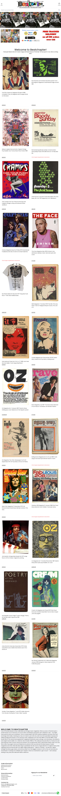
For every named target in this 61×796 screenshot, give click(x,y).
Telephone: (7, 785)
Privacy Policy (4, 779)
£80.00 (4, 157)
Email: (9, 784)
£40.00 (33, 619)
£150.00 (34, 105)
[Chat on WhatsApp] (58, 793)
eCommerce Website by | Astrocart (50, 793)
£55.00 (4, 567)
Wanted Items (4, 775)
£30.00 (3, 364)
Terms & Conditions (6, 776)
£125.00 (4, 209)
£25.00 (33, 312)
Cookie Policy (4, 777)
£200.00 (34, 567)
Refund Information (6, 766)
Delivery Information (6, 765)
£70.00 (33, 261)
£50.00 (4, 517)
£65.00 (4, 105)
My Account (4, 769)
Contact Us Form (5, 787)
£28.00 (33, 364)
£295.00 (4, 619)
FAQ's (2, 768)
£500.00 (4, 312)
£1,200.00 (4, 415)
